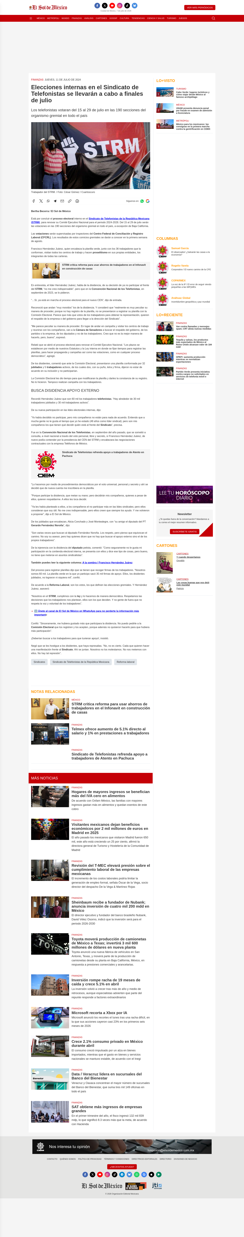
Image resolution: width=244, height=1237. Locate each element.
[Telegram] (122, 1174)
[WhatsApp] (137, 1174)
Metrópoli (53, 18)
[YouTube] (112, 5)
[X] (105, 5)
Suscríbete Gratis (185, 531)
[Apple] (152, 1174)
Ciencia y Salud (155, 18)
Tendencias (138, 18)
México (41, 18)
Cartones (101, 18)
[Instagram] (119, 5)
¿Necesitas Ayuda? (122, 1166)
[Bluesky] (134, 5)
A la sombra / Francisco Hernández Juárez (107, 562)
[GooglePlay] (159, 1174)
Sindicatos (39, 661)
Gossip (113, 18)
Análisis (88, 18)
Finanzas (77, 18)
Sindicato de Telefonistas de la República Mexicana (81, 661)
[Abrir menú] (31, 18)
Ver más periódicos (200, 7)
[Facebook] (97, 5)
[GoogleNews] (144, 1174)
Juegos (183, 18)
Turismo (171, 18)
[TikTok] (127, 5)
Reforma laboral (125, 661)
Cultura (124, 18)
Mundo (65, 18)
